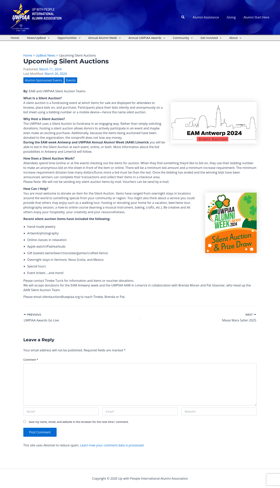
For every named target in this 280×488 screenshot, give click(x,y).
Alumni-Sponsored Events (43, 80)
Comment (30, 359)
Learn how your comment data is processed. (112, 445)
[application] (45, 38)
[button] (188, 17)
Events (71, 80)
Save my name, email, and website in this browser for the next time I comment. (79, 422)
